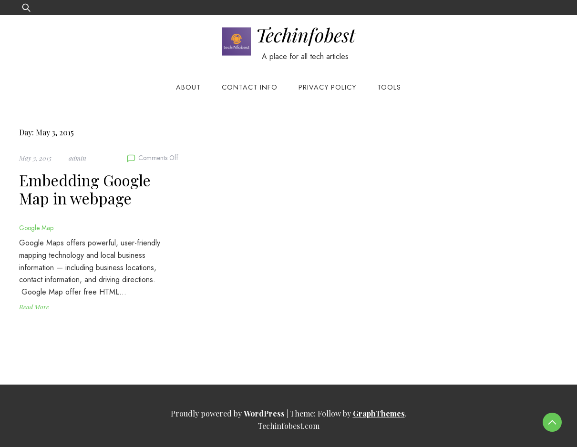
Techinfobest (305, 34)
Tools (389, 87)
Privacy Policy (327, 87)
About (188, 87)
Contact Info (250, 87)
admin (77, 157)
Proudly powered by (229, 413)
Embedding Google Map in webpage (85, 189)
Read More (34, 306)
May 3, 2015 (35, 157)
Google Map (36, 228)
